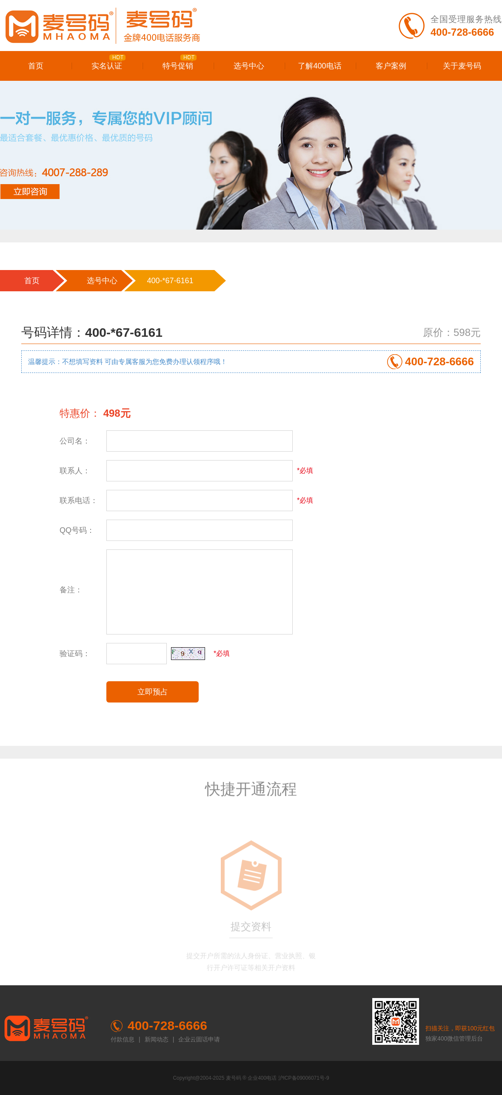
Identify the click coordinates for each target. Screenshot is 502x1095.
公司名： (75, 441)
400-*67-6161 (170, 280)
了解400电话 (319, 66)
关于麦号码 (462, 66)
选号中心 (249, 66)
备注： (71, 590)
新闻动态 (156, 1039)
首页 (35, 66)
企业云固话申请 (199, 1039)
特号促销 (180, 62)
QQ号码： (77, 530)
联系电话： (79, 500)
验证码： (75, 653)
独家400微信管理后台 (454, 1038)
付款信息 (122, 1039)
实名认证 (108, 62)
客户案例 (391, 66)
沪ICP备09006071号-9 (303, 1078)
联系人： (75, 470)
